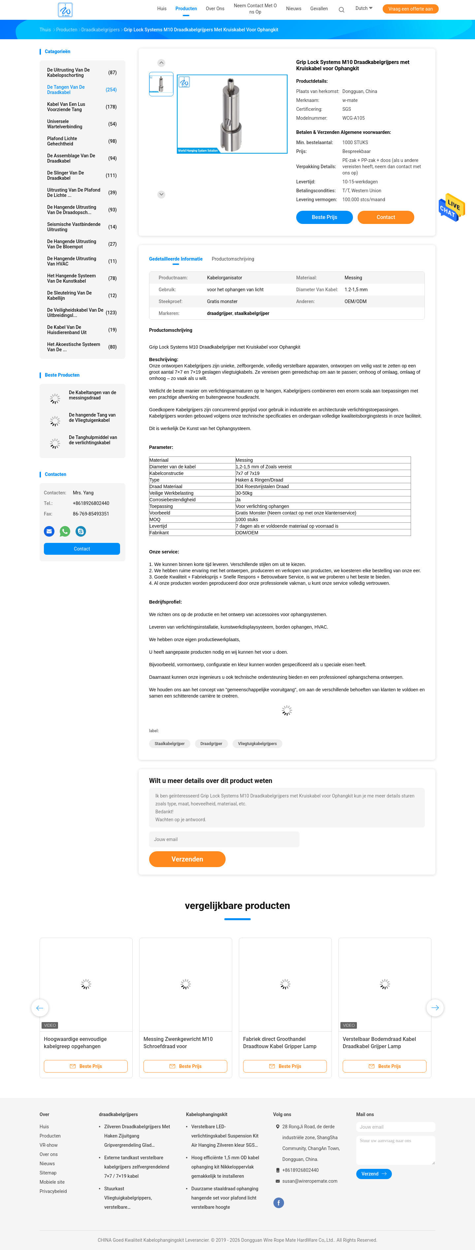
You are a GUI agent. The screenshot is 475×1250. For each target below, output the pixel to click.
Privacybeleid (53, 1191)
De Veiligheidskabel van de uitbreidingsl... (82, 312)
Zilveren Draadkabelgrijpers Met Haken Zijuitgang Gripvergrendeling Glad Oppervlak (137, 1137)
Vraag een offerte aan (411, 9)
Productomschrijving (233, 259)
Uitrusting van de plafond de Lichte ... (82, 192)
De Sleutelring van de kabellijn (82, 295)
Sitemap (48, 1172)
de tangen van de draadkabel (82, 89)
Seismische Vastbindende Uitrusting (82, 227)
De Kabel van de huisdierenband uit (82, 330)
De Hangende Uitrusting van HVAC (82, 261)
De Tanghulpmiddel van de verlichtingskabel (93, 440)
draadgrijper (211, 743)
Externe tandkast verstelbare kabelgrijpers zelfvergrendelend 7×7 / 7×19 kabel (136, 1167)
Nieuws (47, 1163)
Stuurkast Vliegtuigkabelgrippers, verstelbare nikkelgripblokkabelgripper (131, 1199)
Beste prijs (324, 217)
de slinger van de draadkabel (82, 175)
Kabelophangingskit (206, 1114)
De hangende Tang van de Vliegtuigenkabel (92, 417)
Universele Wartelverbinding (82, 124)
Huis (44, 1126)
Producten (50, 1136)
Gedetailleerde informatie (176, 259)
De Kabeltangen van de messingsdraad (92, 395)
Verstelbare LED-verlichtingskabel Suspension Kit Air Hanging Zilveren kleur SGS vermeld (225, 1137)
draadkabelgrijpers (118, 1114)
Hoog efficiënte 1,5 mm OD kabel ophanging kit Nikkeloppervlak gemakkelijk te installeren (225, 1167)
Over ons (49, 1154)
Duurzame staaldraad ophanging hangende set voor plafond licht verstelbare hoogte (224, 1198)
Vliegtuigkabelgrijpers (257, 743)
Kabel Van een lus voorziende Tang (82, 107)
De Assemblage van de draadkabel (82, 158)
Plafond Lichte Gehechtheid (82, 141)
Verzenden (187, 859)
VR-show (49, 1145)
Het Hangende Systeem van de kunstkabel (82, 278)
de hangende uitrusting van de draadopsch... (82, 209)
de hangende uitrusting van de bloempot (82, 244)
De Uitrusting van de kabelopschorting (82, 72)
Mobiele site (52, 1182)
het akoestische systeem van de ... (82, 347)
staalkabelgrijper (170, 743)
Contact (82, 548)
